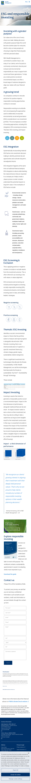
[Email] (15, 618)
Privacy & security (20, 747)
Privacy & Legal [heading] (20, 745)
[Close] (28, 753)
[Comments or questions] (15, 655)
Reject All (15, 770)
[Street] (15, 630)
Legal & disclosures (21, 749)
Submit (8, 662)
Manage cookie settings (15, 779)
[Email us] (1, 731)
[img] (15, 15)
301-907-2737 (7, 735)
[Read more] (5, 686)
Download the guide (10, 574)
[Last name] (15, 613)
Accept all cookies (16, 774)
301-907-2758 (7, 728)
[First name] (15, 608)
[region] (15, 767)
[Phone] (15, 622)
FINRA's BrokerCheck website (18, 701)
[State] (15, 642)
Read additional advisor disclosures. (9, 689)
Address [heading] (3, 745)
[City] (15, 638)
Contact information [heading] (6, 721)
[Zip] (15, 647)
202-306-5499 (6, 729)
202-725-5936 (6, 737)
